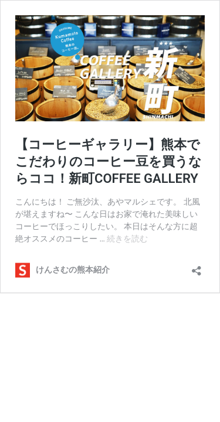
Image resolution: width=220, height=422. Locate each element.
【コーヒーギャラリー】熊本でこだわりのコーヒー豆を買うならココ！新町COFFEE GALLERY (108, 161)
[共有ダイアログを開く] (196, 267)
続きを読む (127, 238)
